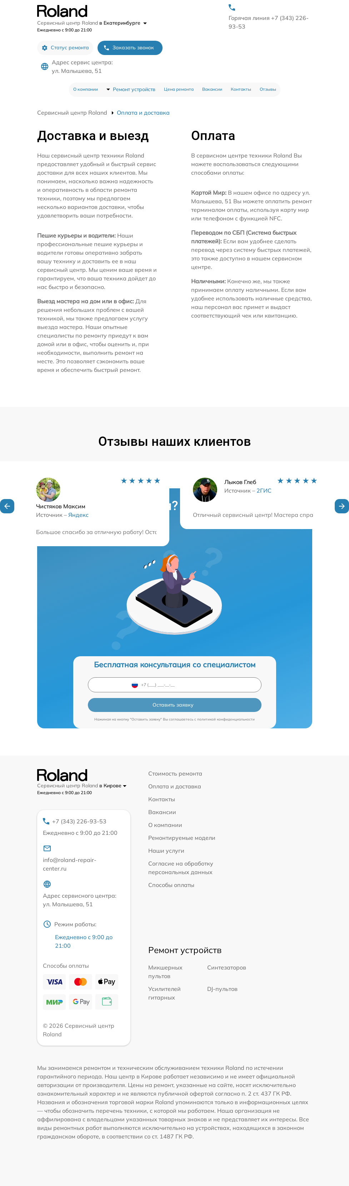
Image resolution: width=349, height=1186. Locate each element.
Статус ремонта (65, 47)
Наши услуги (166, 850)
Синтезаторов (226, 967)
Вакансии (212, 89)
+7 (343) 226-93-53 (81, 827)
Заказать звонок (128, 47)
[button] (7, 506)
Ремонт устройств (134, 89)
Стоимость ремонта (175, 773)
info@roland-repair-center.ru (69, 858)
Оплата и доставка (174, 786)
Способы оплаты (171, 884)
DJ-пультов (222, 988)
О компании (85, 89)
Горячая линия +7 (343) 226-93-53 (269, 22)
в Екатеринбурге (123, 23)
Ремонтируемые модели (181, 837)
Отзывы (268, 89)
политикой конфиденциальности (226, 719)
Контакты (241, 89)
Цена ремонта (179, 89)
